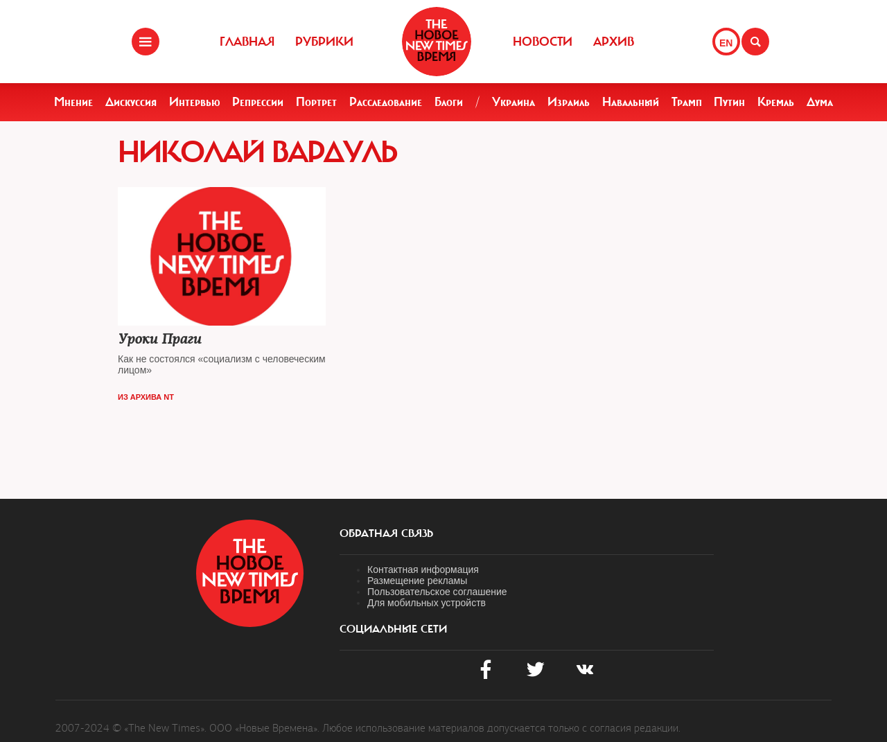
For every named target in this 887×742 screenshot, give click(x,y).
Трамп (686, 101)
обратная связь (386, 533)
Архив (613, 41)
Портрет (316, 101)
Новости (542, 41)
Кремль (775, 101)
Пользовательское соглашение (437, 591)
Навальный (630, 101)
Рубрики (324, 41)
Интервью (194, 101)
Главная (247, 41)
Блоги (448, 101)
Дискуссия (131, 101)
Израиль (568, 101)
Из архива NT (146, 397)
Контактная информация (423, 569)
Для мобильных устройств (426, 602)
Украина (513, 101)
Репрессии (257, 101)
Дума (820, 101)
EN (725, 42)
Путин (729, 101)
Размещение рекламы (417, 580)
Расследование (385, 101)
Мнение (73, 101)
